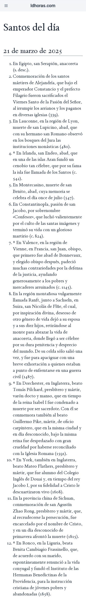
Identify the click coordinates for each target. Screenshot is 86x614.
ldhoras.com (43, 5)
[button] (6, 5)
